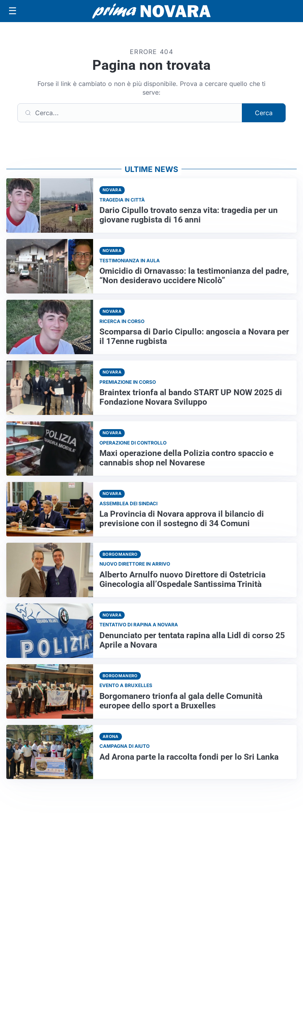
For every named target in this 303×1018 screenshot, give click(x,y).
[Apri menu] (12, 11)
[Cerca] (129, 112)
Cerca (264, 113)
